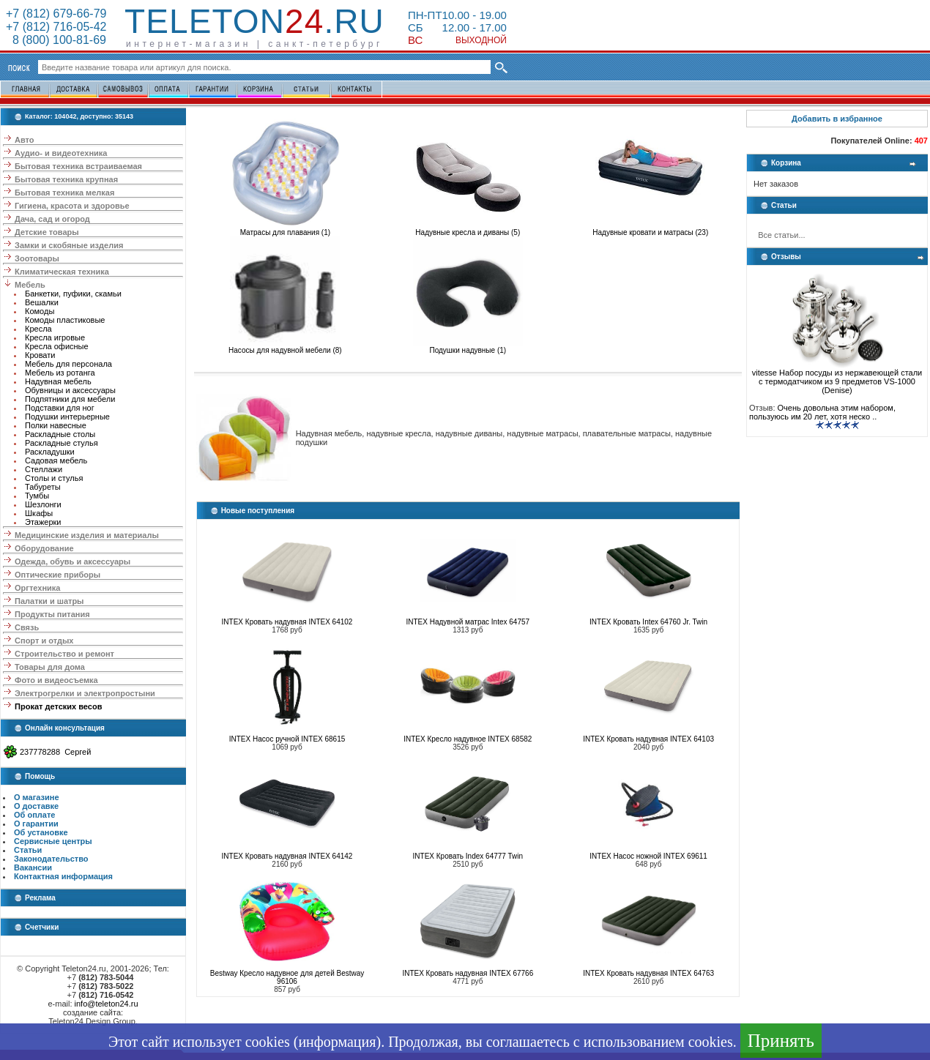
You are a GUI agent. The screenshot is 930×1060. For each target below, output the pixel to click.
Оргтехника (37, 587)
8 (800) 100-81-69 (56, 40)
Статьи (28, 850)
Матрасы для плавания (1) (285, 229)
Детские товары (47, 232)
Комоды (39, 311)
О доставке (36, 806)
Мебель (30, 284)
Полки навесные (55, 425)
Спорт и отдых (44, 640)
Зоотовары (37, 258)
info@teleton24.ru (106, 1003)
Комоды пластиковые (65, 320)
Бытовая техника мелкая (64, 192)
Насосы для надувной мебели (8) (285, 347)
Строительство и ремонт (64, 653)
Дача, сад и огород (52, 218)
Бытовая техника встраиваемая (78, 166)
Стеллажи (43, 469)
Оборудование (44, 548)
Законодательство (51, 858)
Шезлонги (43, 504)
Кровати (40, 355)
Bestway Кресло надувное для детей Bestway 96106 (287, 977)
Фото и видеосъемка (56, 680)
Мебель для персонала (68, 363)
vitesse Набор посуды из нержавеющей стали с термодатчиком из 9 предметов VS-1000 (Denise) (837, 378)
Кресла (38, 328)
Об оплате (34, 814)
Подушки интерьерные (67, 416)
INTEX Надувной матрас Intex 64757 (468, 622)
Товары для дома (50, 666)
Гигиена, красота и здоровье (72, 205)
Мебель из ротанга (60, 372)
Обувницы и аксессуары (70, 390)
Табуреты (43, 486)
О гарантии (36, 823)
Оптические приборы (57, 574)
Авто (24, 139)
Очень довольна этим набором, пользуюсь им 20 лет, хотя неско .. (822, 412)
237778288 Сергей (55, 751)
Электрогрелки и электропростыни (85, 693)
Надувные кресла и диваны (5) (468, 229)
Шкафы (39, 513)
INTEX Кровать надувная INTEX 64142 (287, 856)
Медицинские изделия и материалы (87, 535)
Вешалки (42, 302)
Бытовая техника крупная (66, 179)
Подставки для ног (59, 407)
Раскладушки (50, 451)
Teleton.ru (254, 21)
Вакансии (33, 867)
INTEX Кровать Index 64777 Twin (468, 856)
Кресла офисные (57, 346)
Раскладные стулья (61, 442)
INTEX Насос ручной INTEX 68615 (287, 739)
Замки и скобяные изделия (69, 245)
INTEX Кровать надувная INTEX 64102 (287, 622)
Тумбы (37, 495)
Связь (27, 627)
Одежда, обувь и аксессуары (72, 561)
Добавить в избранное (837, 118)
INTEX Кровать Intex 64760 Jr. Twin (648, 622)
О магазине (36, 797)
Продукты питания (52, 614)
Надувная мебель (58, 381)
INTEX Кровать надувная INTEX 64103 (648, 739)
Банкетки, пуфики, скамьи (73, 293)
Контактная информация (63, 876)
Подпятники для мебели (70, 399)
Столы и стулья (54, 478)
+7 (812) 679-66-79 (56, 13)
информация (337, 1042)
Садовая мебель (56, 460)
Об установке (41, 832)
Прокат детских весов (58, 706)
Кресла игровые (55, 337)
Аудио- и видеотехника (61, 153)
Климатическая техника (62, 271)
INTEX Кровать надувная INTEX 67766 (467, 973)
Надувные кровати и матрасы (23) (650, 229)
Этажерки (43, 522)
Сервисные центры (53, 841)
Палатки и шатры (49, 601)
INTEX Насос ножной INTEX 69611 (648, 856)
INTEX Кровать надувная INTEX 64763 (648, 973)
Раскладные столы (60, 434)
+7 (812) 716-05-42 (56, 26)
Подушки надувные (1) (468, 347)
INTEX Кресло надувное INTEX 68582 (467, 739)
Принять (781, 1040)
